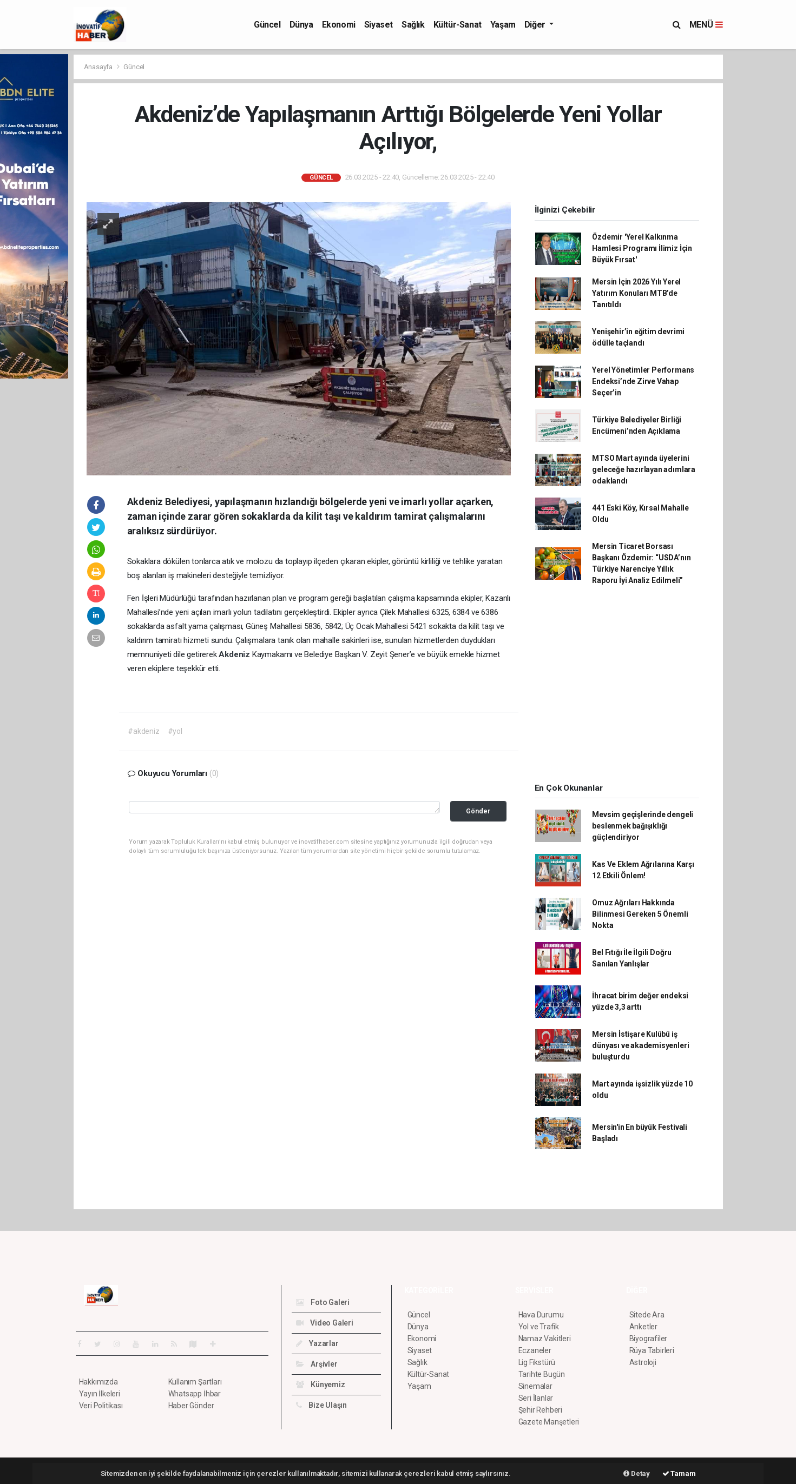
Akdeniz (235, 654)
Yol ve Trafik (539, 1326)
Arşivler (317, 1364)
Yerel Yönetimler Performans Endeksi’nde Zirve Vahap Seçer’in (643, 381)
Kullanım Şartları (195, 1381)
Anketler (643, 1326)
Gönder (478, 811)
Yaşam (503, 24)
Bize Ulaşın (321, 1405)
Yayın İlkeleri (99, 1393)
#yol (175, 731)
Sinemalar (535, 1386)
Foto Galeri (323, 1302)
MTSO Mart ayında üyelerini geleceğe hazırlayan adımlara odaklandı (643, 469)
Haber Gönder (191, 1405)
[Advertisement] (762, 216)
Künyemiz (320, 1384)
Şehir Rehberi (540, 1410)
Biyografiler (648, 1338)
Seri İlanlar (536, 1398)
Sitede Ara (647, 1314)
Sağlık (413, 24)
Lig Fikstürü (537, 1362)
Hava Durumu (541, 1314)
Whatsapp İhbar (194, 1393)
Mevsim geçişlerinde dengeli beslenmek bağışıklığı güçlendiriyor (642, 826)
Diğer (536, 24)
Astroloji (642, 1362)
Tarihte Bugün (541, 1374)
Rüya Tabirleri (651, 1350)
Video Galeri (324, 1323)
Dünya (301, 24)
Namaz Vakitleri (544, 1338)
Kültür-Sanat (457, 24)
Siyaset (378, 24)
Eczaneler (534, 1350)
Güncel (267, 24)
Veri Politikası (101, 1405)
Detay (636, 1473)
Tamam (679, 1473)
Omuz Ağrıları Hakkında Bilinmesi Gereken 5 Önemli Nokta (640, 914)
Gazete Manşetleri (549, 1421)
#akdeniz (143, 731)
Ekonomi (339, 24)
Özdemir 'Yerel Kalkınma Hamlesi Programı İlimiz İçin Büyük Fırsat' (642, 248)
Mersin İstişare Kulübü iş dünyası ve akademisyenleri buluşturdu (640, 1045)
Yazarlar (317, 1343)
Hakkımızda (98, 1381)
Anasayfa (99, 67)
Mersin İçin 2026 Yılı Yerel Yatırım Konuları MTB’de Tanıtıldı (636, 293)
